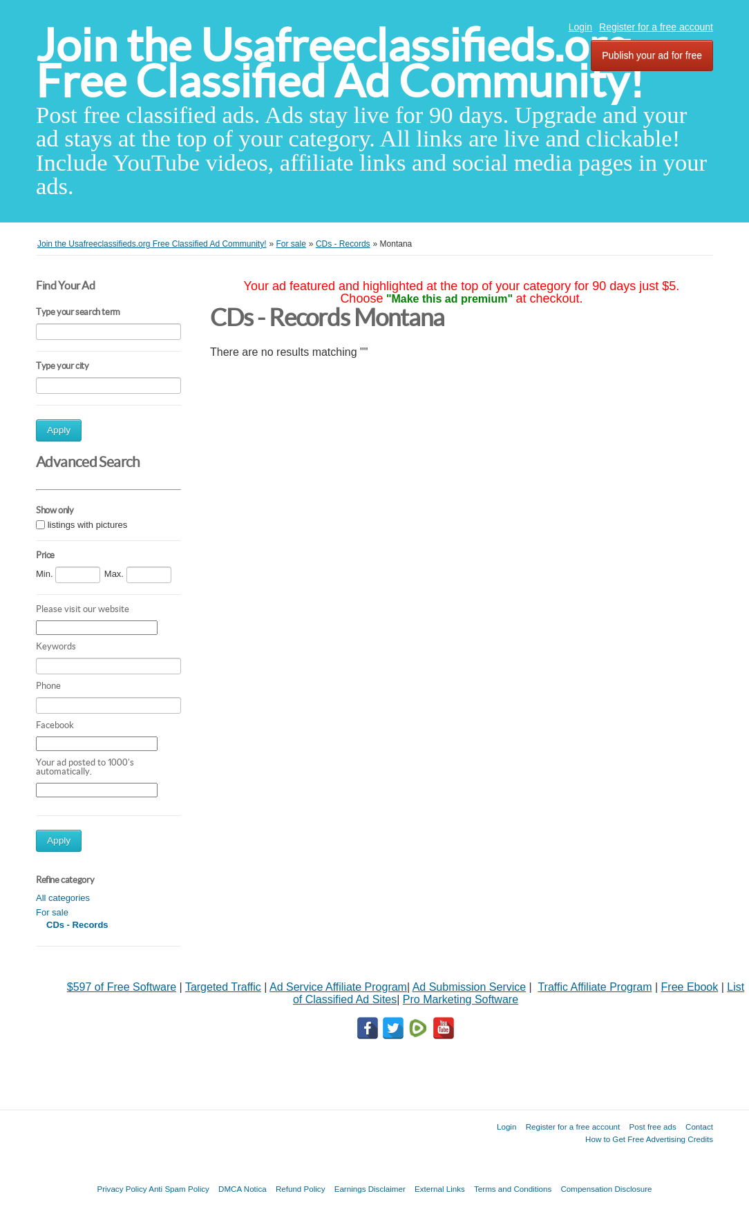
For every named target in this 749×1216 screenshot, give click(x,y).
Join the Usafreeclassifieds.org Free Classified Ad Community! (340, 63)
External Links (440, 1188)
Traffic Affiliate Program (595, 987)
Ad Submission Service (470, 987)
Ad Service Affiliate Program (338, 987)
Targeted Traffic (223, 987)
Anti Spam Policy (179, 1188)
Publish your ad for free (652, 55)
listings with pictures (88, 525)
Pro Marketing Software (460, 999)
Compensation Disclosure (606, 1188)
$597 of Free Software (121, 987)
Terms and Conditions (512, 1188)
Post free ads (652, 1126)
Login (580, 26)
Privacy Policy (121, 1188)
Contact (699, 1126)
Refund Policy (300, 1188)
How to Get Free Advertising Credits (649, 1138)
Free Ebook (690, 987)
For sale (52, 912)
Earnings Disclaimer (370, 1188)
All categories (63, 898)
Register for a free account (656, 26)
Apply (58, 430)
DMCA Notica (242, 1188)
